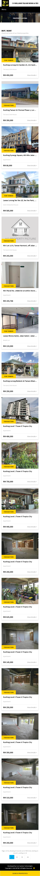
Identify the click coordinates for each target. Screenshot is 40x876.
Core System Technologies (24, 866)
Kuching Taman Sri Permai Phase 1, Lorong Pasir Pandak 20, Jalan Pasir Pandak (20, 110)
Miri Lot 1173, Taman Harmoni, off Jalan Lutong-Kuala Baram (20, 246)
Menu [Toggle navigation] (4, 9)
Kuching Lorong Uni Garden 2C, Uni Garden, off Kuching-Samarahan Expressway (20, 65)
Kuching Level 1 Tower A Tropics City (17, 471)
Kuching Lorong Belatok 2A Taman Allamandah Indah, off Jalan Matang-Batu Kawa (20, 381)
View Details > (32, 75)
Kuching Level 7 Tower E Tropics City (17, 426)
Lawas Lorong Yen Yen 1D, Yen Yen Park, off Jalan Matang (20, 200)
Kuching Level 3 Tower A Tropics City (17, 562)
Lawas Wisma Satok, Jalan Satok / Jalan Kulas (20, 336)
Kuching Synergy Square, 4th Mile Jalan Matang (20, 155)
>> (28, 857)
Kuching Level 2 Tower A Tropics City (17, 742)
